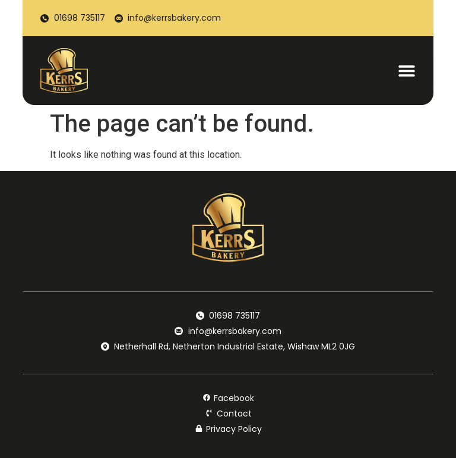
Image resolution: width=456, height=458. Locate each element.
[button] (413, 71)
